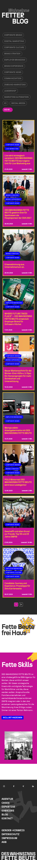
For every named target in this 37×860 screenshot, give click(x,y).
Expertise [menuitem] (8, 807)
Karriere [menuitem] (8, 811)
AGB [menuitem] (4, 842)
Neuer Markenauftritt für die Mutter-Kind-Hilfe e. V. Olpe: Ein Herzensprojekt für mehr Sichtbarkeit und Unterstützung (18, 376)
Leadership (10, 91)
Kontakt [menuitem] (7, 818)
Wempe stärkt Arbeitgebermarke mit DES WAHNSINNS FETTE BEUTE (18, 430)
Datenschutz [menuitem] (10, 834)
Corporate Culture (14, 47)
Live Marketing (12, 149)
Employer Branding (14, 60)
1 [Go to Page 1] (16, 605)
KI (5, 103)
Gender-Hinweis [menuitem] (13, 830)
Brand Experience (13, 66)
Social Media (18, 103)
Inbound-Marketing (15, 85)
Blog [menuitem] (5, 815)
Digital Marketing (14, 41)
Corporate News (12, 72)
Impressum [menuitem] (9, 838)
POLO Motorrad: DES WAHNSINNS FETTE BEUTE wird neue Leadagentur (18, 482)
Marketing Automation (16, 97)
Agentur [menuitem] (7, 799)
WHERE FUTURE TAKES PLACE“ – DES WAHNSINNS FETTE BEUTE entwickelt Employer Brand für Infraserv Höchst (18, 319)
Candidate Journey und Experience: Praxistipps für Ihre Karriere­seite (17, 586)
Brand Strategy (12, 54)
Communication (12, 78)
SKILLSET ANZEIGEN (12, 718)
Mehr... (7, 110)
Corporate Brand (13, 35)
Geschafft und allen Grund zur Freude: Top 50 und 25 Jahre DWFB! (17, 534)
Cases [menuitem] (5, 803)
